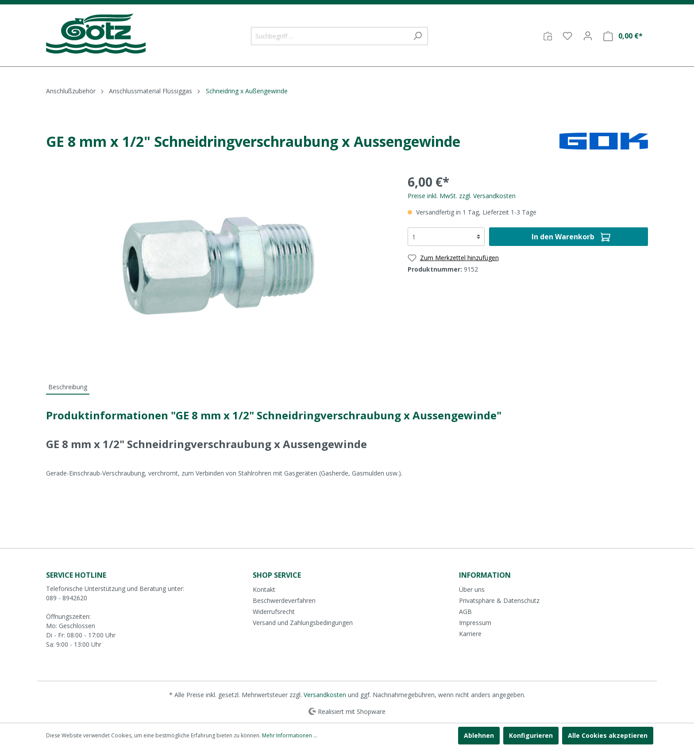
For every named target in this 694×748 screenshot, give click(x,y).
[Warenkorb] (623, 36)
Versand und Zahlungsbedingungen (303, 622)
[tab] (67, 387)
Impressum (475, 622)
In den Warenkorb (571, 236)
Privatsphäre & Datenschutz (499, 600)
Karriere (470, 633)
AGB (465, 611)
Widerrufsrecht (274, 611)
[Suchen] (417, 36)
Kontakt (264, 589)
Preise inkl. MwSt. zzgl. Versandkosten (462, 196)
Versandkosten (325, 694)
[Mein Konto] (588, 35)
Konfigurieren (531, 735)
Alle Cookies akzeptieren (608, 735)
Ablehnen (479, 735)
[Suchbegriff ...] (329, 36)
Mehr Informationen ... (289, 735)
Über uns (472, 589)
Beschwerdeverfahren (284, 600)
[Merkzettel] (567, 35)
